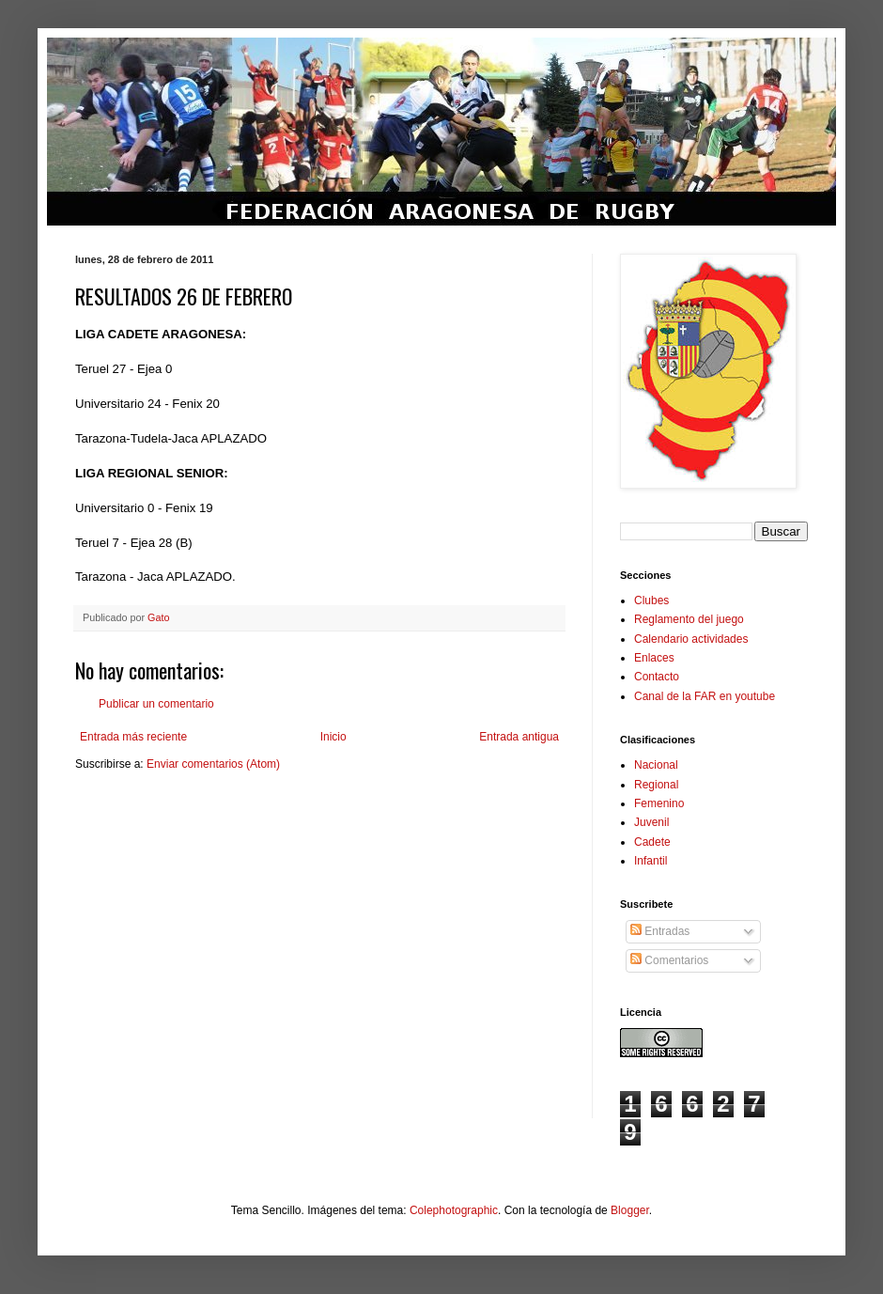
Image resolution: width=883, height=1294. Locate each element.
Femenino (659, 803)
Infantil (650, 860)
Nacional (656, 765)
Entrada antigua (519, 736)
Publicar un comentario (156, 703)
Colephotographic (454, 1210)
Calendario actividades (691, 639)
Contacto (656, 676)
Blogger (630, 1210)
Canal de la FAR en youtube (704, 696)
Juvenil (651, 822)
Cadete (652, 842)
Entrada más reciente (133, 736)
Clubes (651, 600)
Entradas (659, 931)
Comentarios (669, 960)
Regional (656, 784)
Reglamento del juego (689, 619)
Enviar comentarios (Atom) (213, 764)
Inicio (333, 736)
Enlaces (654, 657)
